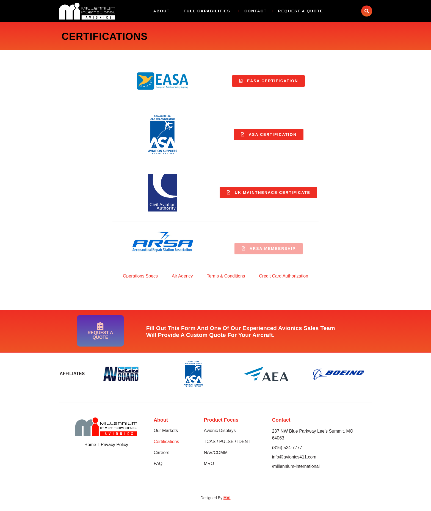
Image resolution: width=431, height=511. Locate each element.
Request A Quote (300, 11)
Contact (255, 11)
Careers (161, 452)
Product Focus (221, 420)
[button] (367, 11)
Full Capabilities (208, 11)
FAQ (158, 463)
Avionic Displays (220, 430)
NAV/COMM (216, 452)
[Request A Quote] (81, 326)
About (163, 11)
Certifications (166, 441)
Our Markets (166, 430)
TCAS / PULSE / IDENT (227, 441)
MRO (209, 463)
